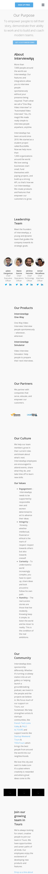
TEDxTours (19, 743)
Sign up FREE (24, 5)
